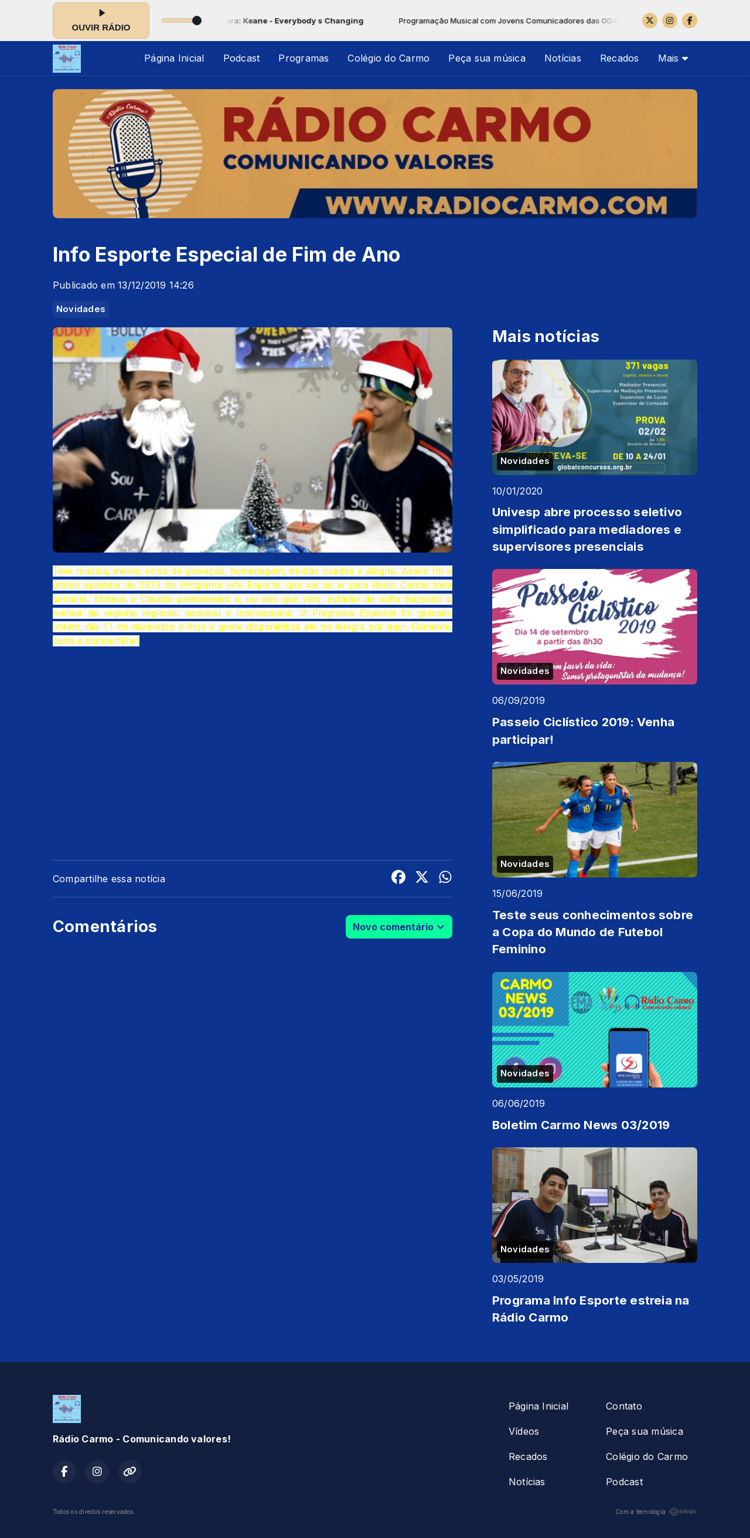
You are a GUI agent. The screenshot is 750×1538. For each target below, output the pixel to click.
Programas (303, 58)
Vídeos (524, 1431)
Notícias (562, 58)
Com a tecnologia (656, 1511)
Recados (619, 58)
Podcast (241, 58)
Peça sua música (487, 58)
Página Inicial (174, 58)
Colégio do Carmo (388, 58)
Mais (673, 58)
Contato (624, 1406)
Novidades (80, 309)
